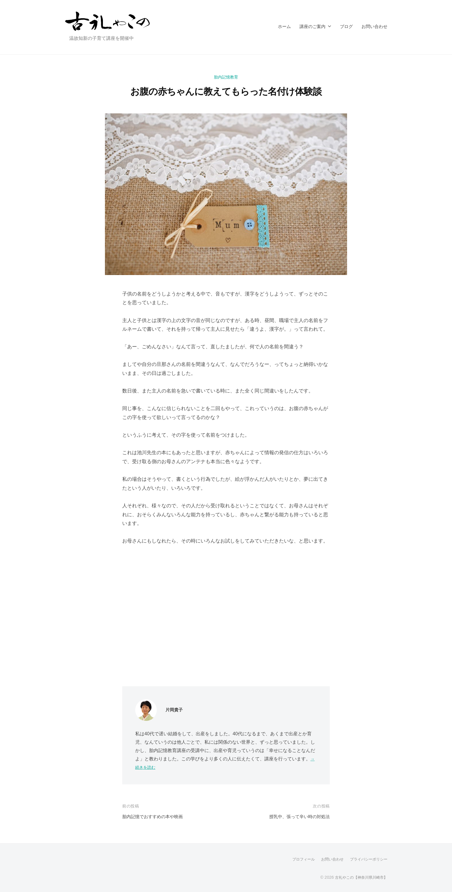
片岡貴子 (175, 710)
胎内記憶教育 (226, 76)
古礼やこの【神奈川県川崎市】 (359, 877)
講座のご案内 (312, 26)
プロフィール (298, 859)
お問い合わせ (374, 26)
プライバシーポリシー (367, 859)
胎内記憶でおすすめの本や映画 (156, 816)
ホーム (284, 26)
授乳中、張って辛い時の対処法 (295, 816)
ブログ (346, 26)
